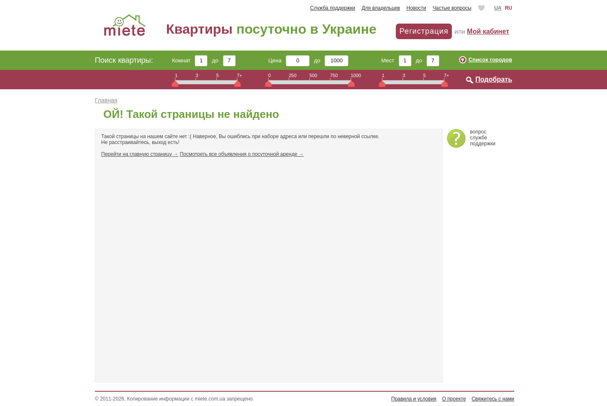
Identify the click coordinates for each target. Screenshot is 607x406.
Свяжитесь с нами (493, 399)
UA (497, 8)
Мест (396, 60)
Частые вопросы (451, 8)
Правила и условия (413, 399)
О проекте (454, 399)
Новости (416, 8)
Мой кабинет (488, 31)
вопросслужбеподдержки (482, 138)
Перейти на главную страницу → (139, 154)
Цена (289, 60)
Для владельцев (381, 8)
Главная (106, 100)
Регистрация (423, 31)
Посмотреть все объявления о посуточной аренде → (242, 154)
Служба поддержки (332, 8)
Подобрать (493, 79)
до (223, 60)
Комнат (189, 60)
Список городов (490, 59)
